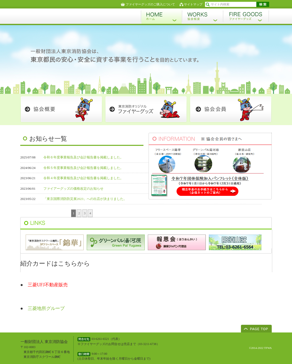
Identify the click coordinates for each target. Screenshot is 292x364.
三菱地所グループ (46, 308)
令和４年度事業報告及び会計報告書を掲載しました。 (83, 178)
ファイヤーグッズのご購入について (150, 4)
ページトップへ (256, 328)
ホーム (161, 16)
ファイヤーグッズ (246, 16)
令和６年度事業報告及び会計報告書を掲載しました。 (83, 157)
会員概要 (61, 109)
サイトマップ (193, 4)
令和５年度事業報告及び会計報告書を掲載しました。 (83, 168)
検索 (262, 4)
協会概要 (202, 16)
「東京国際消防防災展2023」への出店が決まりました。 (85, 199)
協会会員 (231, 109)
